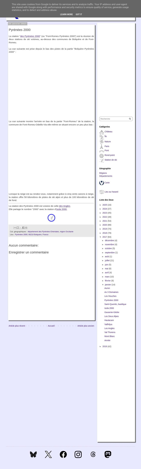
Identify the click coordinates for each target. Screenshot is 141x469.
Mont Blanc (109, 336)
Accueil (51, 326)
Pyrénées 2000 (111, 300)
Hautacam (109, 320)
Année (107, 340)
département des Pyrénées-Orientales (43, 232)
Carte (107, 182)
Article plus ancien (85, 326)
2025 (105, 205)
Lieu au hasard (111, 192)
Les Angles (109, 328)
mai (107, 268)
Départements (105, 176)
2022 (105, 217)
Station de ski (111, 160)
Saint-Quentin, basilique (115, 304)
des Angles (64, 206)
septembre (110, 252)
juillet (107, 260)
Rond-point (110, 155)
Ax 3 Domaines (111, 292)
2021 (105, 221)
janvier (108, 284)
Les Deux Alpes (111, 316)
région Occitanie (66, 232)
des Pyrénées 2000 (30, 36)
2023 (105, 213)
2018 (105, 233)
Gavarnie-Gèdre (111, 312)
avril (107, 272)
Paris (107, 146)
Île (106, 136)
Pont (107, 150)
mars (107, 276)
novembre (110, 244)
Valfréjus (108, 324)
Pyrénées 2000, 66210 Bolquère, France (31, 235)
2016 (105, 346)
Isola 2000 (61, 209)
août (107, 256)
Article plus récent (17, 326)
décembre (110, 240)
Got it (79, 14)
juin (107, 264)
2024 (105, 209)
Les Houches (110, 296)
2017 (105, 237)
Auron (107, 288)
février (108, 280)
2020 (105, 225)
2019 (105, 229)
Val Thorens (109, 332)
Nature (108, 141)
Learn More (66, 14)
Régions (103, 173)
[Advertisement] (108, 67)
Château (108, 131)
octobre (108, 248)
